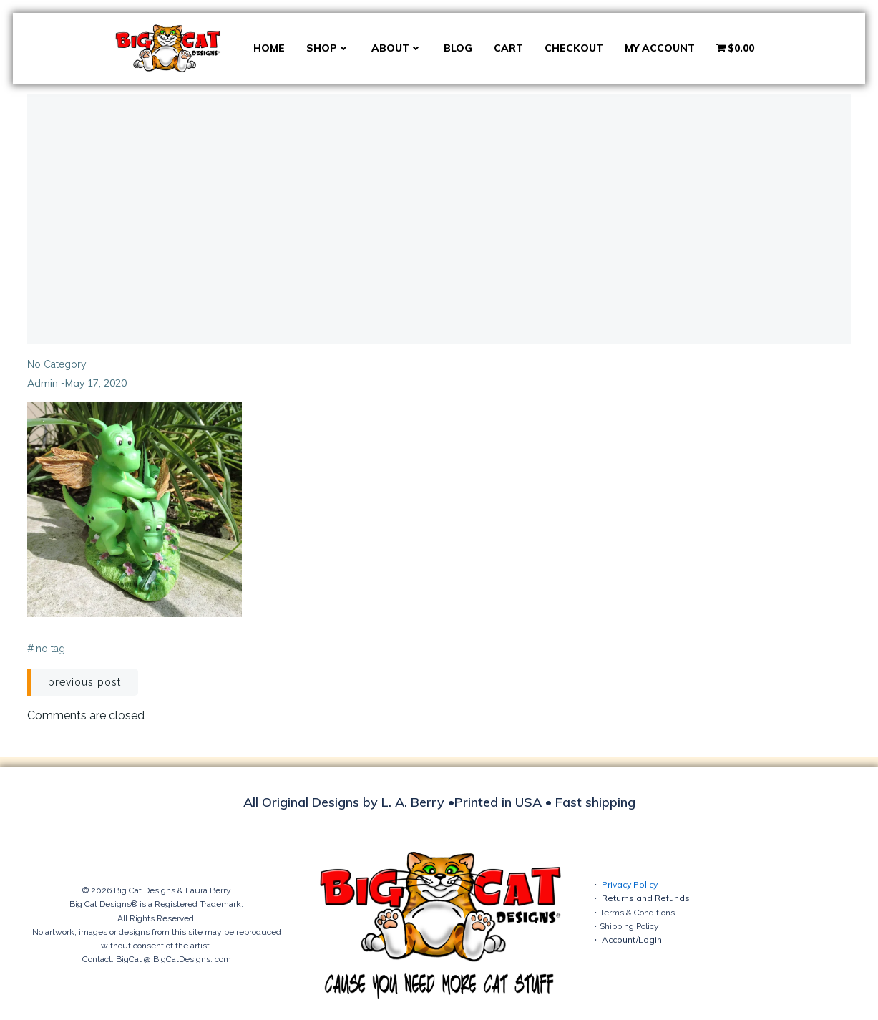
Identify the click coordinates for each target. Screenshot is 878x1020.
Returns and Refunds (646, 898)
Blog (458, 48)
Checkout (574, 48)
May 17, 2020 (96, 383)
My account (660, 48)
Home (269, 48)
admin (42, 383)
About (396, 48)
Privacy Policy (630, 884)
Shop (328, 48)
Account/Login (632, 939)
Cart (508, 48)
